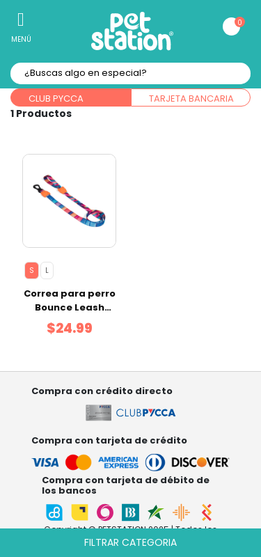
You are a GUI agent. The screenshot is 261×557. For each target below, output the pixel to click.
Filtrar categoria (130, 542)
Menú (21, 39)
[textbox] (130, 73)
